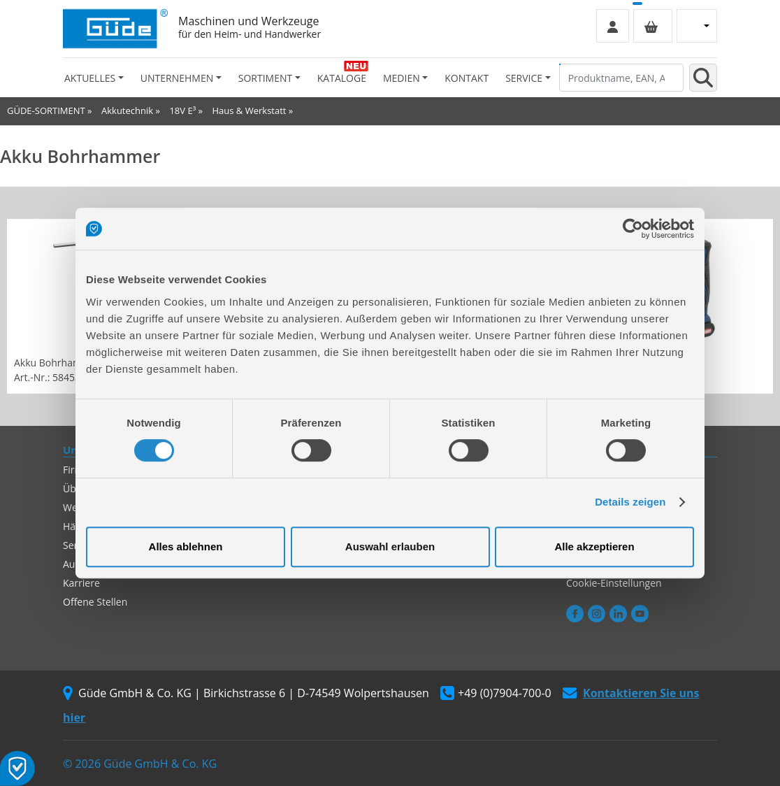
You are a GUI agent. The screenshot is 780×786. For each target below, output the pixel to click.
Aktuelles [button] (89, 78)
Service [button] (523, 78)
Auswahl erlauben (390, 546)
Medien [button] (401, 78)
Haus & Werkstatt (249, 110)
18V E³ (182, 110)
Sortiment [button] (265, 78)
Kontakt (467, 78)
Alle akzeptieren (594, 546)
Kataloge (341, 78)
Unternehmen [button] (176, 78)
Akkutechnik (127, 110)
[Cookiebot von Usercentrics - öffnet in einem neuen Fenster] (633, 228)
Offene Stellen (95, 601)
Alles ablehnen (186, 546)
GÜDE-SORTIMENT (46, 110)
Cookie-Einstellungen (614, 583)
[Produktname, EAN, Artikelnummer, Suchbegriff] (621, 78)
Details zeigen (630, 502)
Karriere (81, 583)
